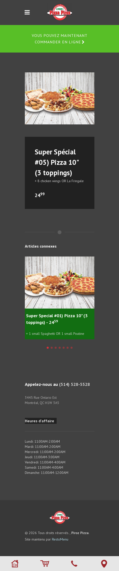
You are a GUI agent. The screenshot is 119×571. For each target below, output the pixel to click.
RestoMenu (60, 539)
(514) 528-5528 (74, 384)
